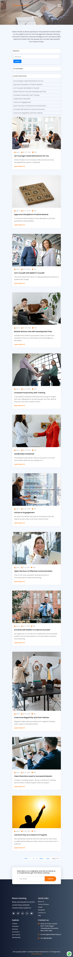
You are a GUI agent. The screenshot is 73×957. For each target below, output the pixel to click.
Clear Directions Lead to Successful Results (33, 776)
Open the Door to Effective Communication (29, 106)
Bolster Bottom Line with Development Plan (29, 92)
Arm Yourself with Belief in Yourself (26, 88)
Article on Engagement (22, 102)
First (26, 858)
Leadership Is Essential (21, 99)
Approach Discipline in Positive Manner (27, 84)
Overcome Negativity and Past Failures (28, 113)
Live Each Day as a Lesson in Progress (30, 835)
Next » (41, 858)
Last (47, 858)
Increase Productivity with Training (26, 95)
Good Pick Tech (36, 954)
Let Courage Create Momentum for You (28, 81)
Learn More (19, 166)
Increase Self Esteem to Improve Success (29, 109)
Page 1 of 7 (56, 858)
